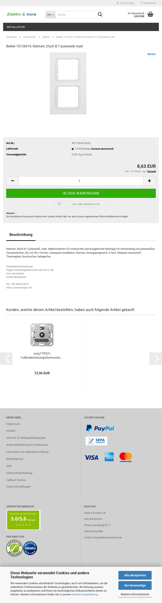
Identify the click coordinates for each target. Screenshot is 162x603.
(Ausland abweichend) (102, 149)
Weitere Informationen (135, 594)
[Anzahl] (81, 181)
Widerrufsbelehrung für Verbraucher (27, 444)
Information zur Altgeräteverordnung (27, 451)
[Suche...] (50, 14)
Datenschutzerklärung (85, 594)
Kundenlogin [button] (125, 3)
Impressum (13, 423)
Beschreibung (20, 234)
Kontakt (10, 430)
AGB (8, 465)
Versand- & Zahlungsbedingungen (26, 437)
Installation (16, 27)
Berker (152, 54)
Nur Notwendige (135, 585)
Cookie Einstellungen (18, 486)
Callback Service (16, 480)
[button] (12, 181)
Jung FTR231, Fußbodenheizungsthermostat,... (42, 355)
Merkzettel (148, 3)
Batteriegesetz (14, 458)
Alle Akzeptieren (135, 575)
